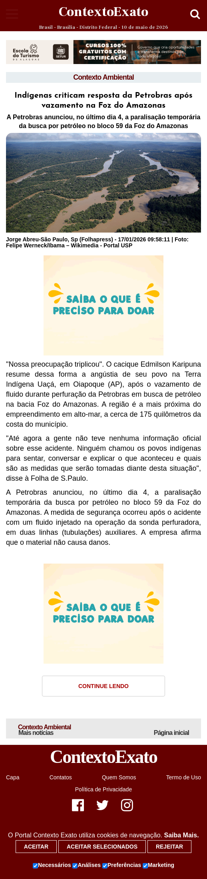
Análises (86, 865)
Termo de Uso (183, 777)
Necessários (52, 865)
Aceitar (36, 846)
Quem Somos (119, 777)
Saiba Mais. (181, 835)
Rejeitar (169, 846)
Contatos (61, 777)
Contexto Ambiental (103, 77)
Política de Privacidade (103, 789)
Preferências (121, 865)
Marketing (158, 865)
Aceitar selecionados (102, 846)
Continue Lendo (103, 686)
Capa (12, 777)
